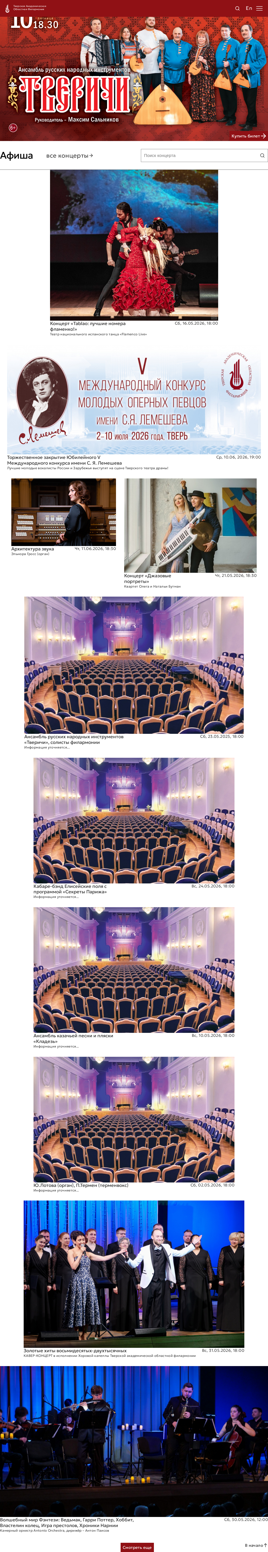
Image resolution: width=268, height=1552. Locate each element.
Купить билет (249, 136)
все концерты (70, 155)
